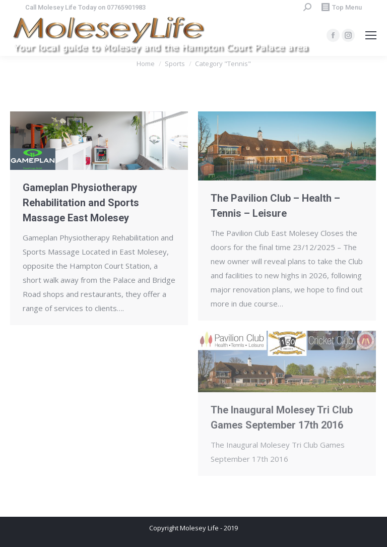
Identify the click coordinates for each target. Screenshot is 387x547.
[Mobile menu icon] (371, 35)
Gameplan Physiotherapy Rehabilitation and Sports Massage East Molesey (81, 202)
